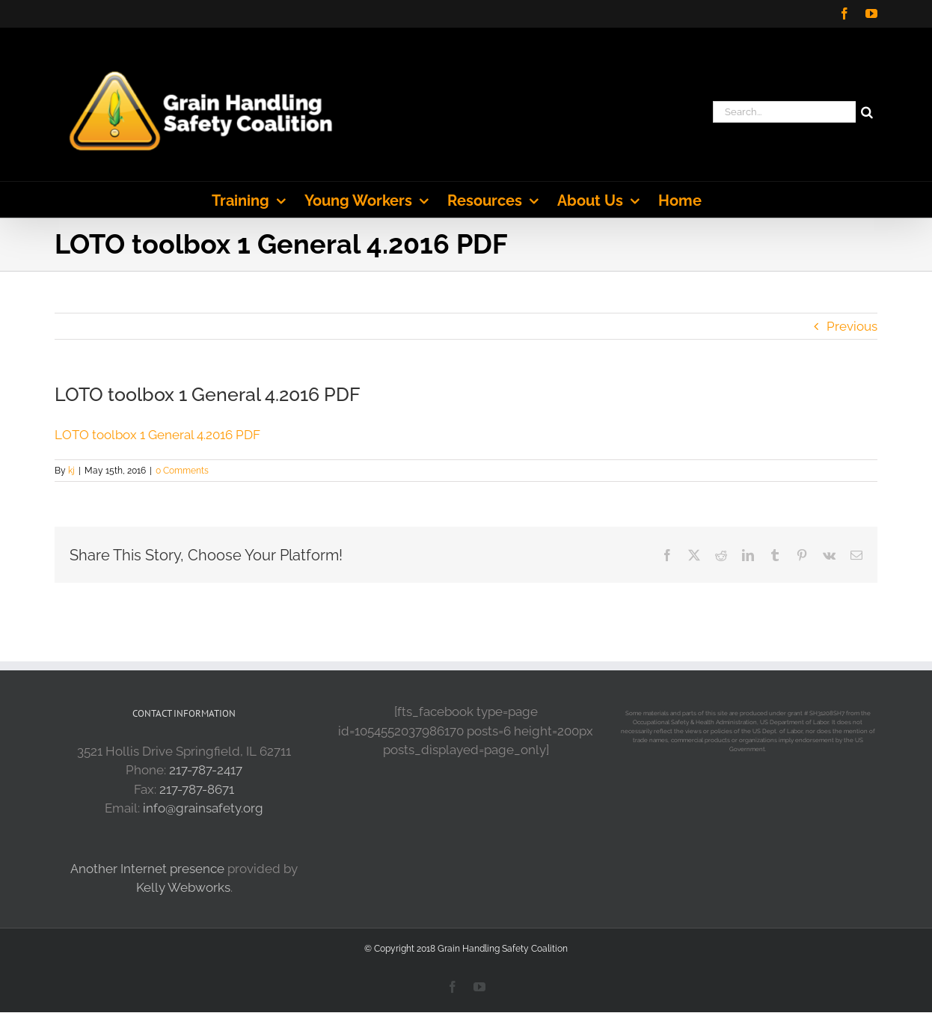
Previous (852, 326)
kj (71, 470)
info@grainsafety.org (203, 808)
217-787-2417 (205, 769)
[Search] (866, 112)
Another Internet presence (147, 868)
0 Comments (182, 470)
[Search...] (784, 112)
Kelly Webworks (183, 887)
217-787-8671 (196, 789)
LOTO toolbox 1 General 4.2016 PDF (157, 434)
